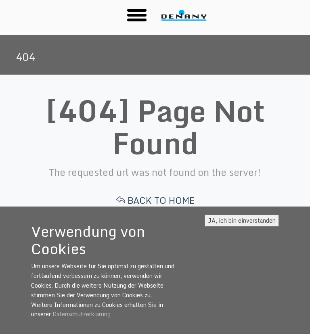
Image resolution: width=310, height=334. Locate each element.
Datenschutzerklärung (81, 314)
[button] (137, 14)
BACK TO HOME (155, 200)
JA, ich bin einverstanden (242, 220)
